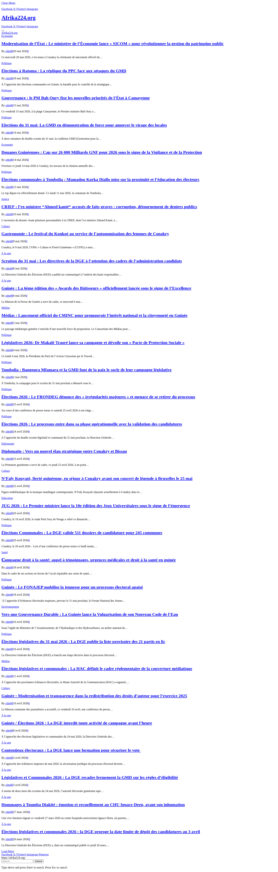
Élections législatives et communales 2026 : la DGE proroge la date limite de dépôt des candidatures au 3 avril (100, 831)
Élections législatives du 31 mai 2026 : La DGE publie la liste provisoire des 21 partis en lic (83, 641)
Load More (7, 851)
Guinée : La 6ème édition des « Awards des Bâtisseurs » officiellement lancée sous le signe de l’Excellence (96, 288)
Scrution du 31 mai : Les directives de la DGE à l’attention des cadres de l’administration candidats (91, 261)
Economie (7, 36)
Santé (4, 552)
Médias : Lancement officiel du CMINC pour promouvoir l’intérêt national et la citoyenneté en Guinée (94, 315)
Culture (5, 226)
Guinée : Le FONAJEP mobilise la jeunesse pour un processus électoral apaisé (72, 587)
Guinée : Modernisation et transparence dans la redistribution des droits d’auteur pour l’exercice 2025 (94, 695)
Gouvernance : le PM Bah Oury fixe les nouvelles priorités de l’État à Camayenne (75, 98)
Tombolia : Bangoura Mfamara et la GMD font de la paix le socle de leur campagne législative (86, 369)
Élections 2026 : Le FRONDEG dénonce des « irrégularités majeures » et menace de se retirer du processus (98, 396)
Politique (6, 63)
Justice (5, 199)
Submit (38, 861)
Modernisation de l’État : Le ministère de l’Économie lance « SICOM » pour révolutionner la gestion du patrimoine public (112, 43)
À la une (6, 253)
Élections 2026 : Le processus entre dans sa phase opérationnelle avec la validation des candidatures (91, 424)
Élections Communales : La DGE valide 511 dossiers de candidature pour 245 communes (81, 532)
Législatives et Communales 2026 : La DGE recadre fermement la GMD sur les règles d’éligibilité (89, 777)
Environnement (10, 606)
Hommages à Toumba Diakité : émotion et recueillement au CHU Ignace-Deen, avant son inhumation (93, 804)
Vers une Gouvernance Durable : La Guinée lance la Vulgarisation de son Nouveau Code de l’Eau (89, 614)
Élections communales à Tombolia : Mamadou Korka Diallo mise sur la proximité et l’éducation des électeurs (100, 179)
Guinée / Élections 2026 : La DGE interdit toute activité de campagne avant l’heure (76, 723)
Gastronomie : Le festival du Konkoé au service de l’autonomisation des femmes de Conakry (85, 233)
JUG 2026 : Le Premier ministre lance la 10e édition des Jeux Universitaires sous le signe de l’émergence (95, 505)
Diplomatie (7, 443)
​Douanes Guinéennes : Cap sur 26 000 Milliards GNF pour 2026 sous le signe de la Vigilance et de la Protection (101, 152)
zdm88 (9, 51)
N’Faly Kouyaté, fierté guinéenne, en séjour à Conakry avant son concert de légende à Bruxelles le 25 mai (96, 478)
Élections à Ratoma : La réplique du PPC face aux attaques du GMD (63, 70)
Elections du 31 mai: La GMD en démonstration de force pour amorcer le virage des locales (84, 125)
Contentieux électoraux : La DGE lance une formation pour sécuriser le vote (71, 750)
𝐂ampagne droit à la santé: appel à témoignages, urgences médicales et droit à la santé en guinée (88, 560)
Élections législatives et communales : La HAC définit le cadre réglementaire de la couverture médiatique (96, 668)
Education (7, 498)
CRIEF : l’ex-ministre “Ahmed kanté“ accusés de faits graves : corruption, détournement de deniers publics (99, 206)
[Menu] (2, 30)
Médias (5, 307)
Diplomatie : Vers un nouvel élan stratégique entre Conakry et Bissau (64, 451)
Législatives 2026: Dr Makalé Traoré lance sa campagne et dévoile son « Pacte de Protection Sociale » (93, 342)
